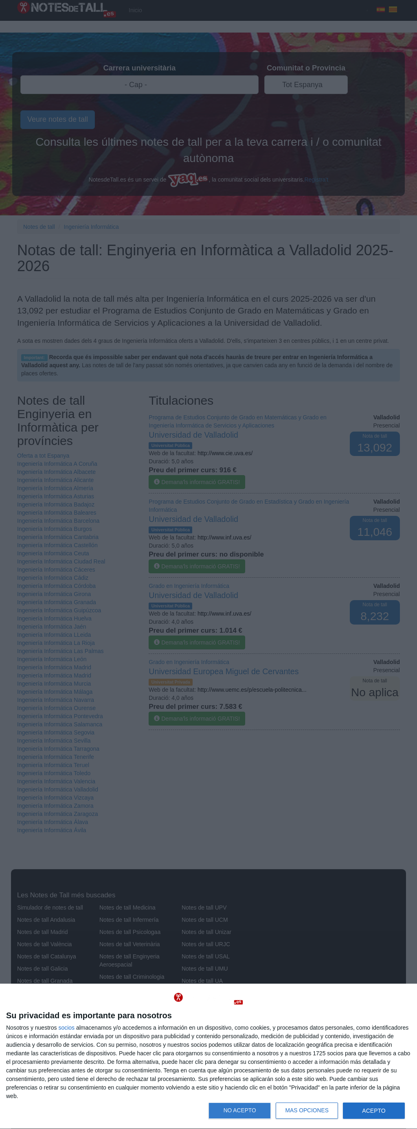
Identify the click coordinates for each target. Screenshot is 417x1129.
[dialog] (208, 1056)
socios (66, 1027)
